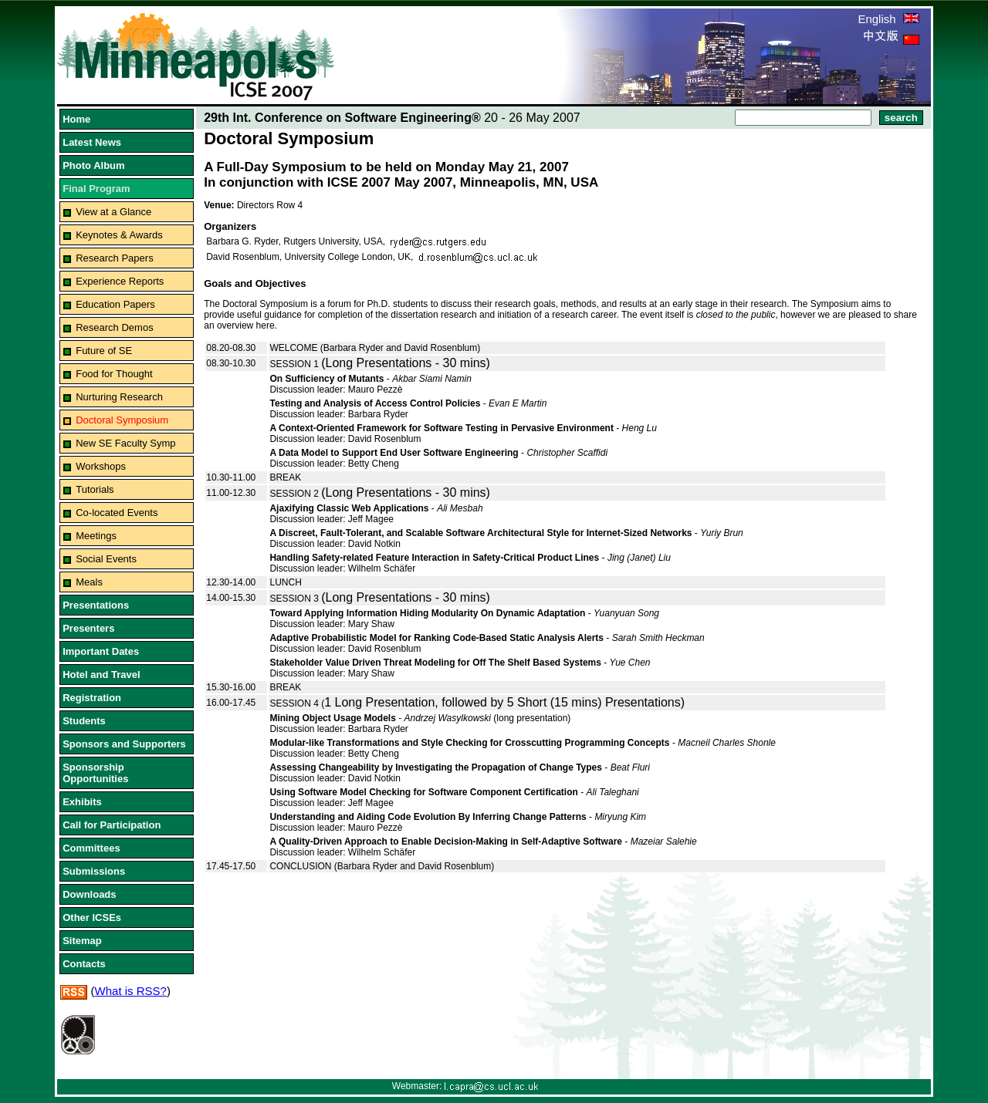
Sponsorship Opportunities (95, 772)
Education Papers (115, 304)
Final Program (96, 188)
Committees (91, 848)
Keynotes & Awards (119, 235)
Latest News (92, 142)
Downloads (89, 894)
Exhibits (82, 802)
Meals (89, 582)
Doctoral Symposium (122, 420)
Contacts (84, 964)
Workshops (101, 466)
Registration (92, 697)
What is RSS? (131, 990)
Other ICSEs (92, 917)
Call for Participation (112, 825)
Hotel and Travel (101, 674)
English (888, 18)
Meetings (96, 535)
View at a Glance (113, 212)
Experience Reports (120, 281)
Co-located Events (116, 512)
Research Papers (114, 258)
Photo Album (93, 165)
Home (76, 119)
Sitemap (82, 940)
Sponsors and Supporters (124, 744)
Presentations (96, 605)
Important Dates (101, 651)
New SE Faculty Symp (125, 443)
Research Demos (114, 327)
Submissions (94, 871)
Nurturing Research (119, 397)
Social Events (106, 559)
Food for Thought (114, 373)
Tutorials (94, 489)
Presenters (88, 628)
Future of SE (104, 350)
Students (84, 721)
